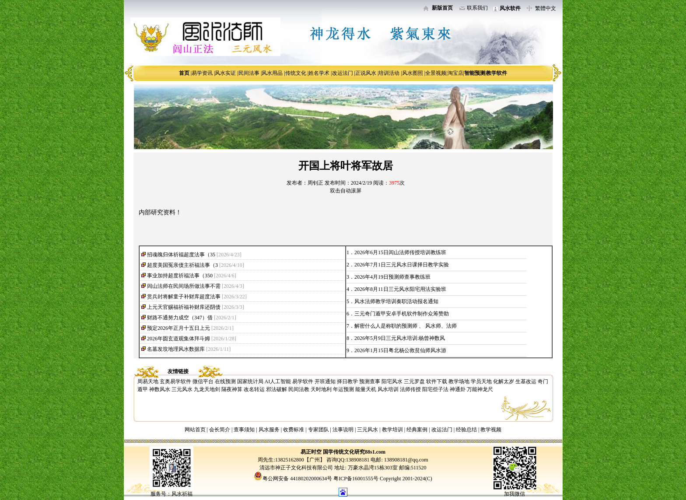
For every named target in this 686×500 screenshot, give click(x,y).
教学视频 (490, 430)
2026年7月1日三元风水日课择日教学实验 (401, 265)
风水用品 (272, 73)
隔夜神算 (231, 389)
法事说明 (343, 430)
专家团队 (318, 430)
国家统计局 (250, 381)
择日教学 (347, 381)
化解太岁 (503, 381)
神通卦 (458, 389)
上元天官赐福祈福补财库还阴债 (183, 307)
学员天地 (481, 381)
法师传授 (410, 389)
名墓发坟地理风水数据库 (176, 349)
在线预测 (225, 381)
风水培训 (388, 389)
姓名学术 (318, 73)
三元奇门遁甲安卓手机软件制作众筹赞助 (401, 314)
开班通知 (325, 381)
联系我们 (477, 8)
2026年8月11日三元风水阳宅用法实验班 (400, 289)
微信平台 (203, 381)
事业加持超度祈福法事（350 (180, 276)
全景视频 (435, 73)
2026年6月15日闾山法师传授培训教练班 (400, 252)
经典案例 (416, 430)
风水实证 (225, 73)
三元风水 (182, 389)
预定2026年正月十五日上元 (178, 328)
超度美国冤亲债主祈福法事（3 (182, 265)
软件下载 (436, 381)
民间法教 (298, 389)
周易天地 (147, 381)
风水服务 (269, 430)
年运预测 (343, 389)
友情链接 (178, 371)
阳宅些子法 (435, 389)
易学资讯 (202, 73)
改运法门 (342, 73)
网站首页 (195, 430)
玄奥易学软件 (175, 381)
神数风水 (159, 389)
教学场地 (458, 381)
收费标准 (293, 430)
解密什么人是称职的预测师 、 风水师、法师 (405, 326)
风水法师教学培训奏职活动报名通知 (396, 301)
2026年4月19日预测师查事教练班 (392, 277)
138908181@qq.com (405, 460)
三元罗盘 (414, 381)
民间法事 (248, 73)
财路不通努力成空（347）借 (180, 318)
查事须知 (244, 430)
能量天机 (365, 389)
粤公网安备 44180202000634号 (297, 479)
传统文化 (295, 73)
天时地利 (321, 389)
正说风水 (365, 73)
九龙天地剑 (207, 389)
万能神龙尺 (480, 389)
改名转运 (254, 389)
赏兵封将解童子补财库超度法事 (183, 297)
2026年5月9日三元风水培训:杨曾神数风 (399, 338)
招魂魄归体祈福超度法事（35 (181, 255)
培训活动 (388, 73)
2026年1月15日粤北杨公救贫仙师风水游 (400, 350)
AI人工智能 (278, 381)
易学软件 (302, 381)
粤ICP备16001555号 (356, 479)
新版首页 (442, 8)
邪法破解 (276, 389)
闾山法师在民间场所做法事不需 (183, 286)
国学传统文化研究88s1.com (354, 452)
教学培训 (392, 430)
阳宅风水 (392, 381)
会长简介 (220, 430)
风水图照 (412, 73)
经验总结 (466, 430)
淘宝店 (455, 73)
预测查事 (369, 381)
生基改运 (525, 381)
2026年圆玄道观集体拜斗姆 (178, 339)
